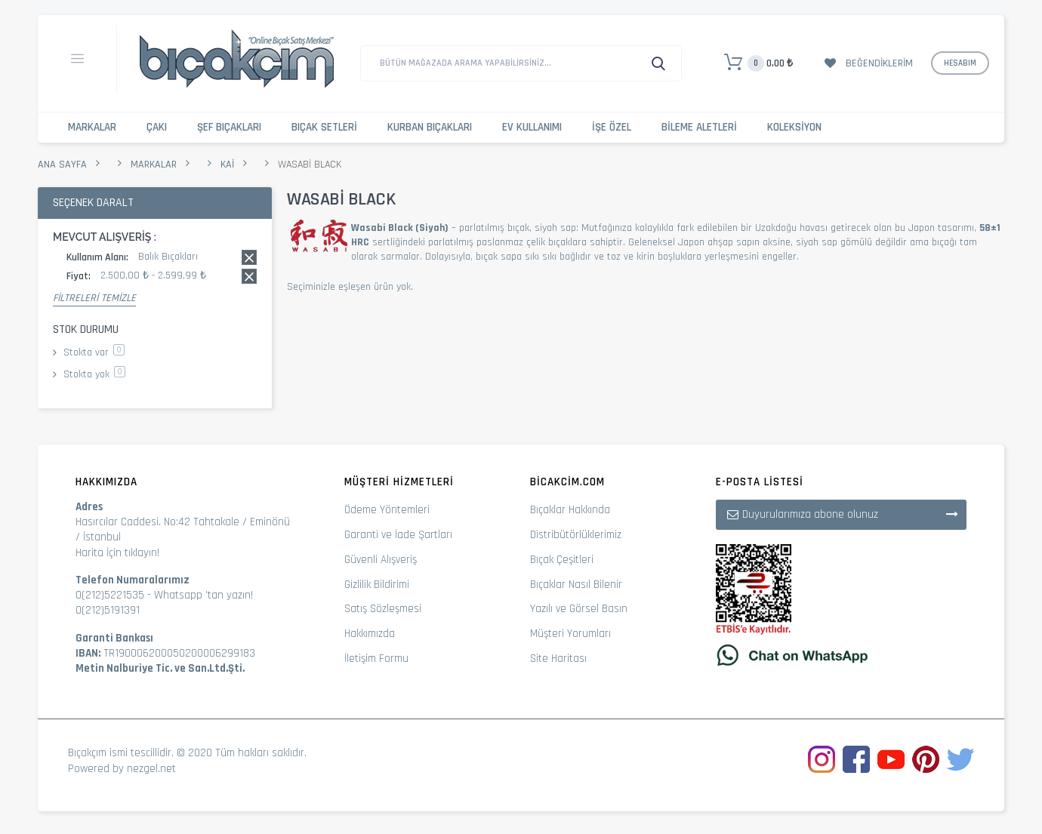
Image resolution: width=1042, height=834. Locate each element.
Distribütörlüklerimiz (575, 534)
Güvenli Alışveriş (380, 559)
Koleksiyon (794, 127)
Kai (227, 164)
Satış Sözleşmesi (382, 608)
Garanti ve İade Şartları (398, 534)
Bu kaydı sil (249, 257)
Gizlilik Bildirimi (376, 584)
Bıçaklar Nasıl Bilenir (576, 584)
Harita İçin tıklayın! (117, 553)
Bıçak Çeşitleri (561, 559)
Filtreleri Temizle (94, 298)
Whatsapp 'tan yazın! (203, 595)
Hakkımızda (369, 633)
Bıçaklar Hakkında (570, 509)
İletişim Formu (376, 658)
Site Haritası (558, 658)
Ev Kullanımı (532, 127)
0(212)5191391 (108, 610)
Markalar (92, 127)
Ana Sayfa (62, 164)
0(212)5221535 (110, 595)
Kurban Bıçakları (429, 127)
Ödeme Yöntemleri (387, 509)
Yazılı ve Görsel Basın (578, 608)
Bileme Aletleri (699, 127)
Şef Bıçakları (229, 127)
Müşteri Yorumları (570, 633)
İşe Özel (611, 127)
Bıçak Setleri (324, 127)
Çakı (156, 127)
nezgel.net (151, 769)
